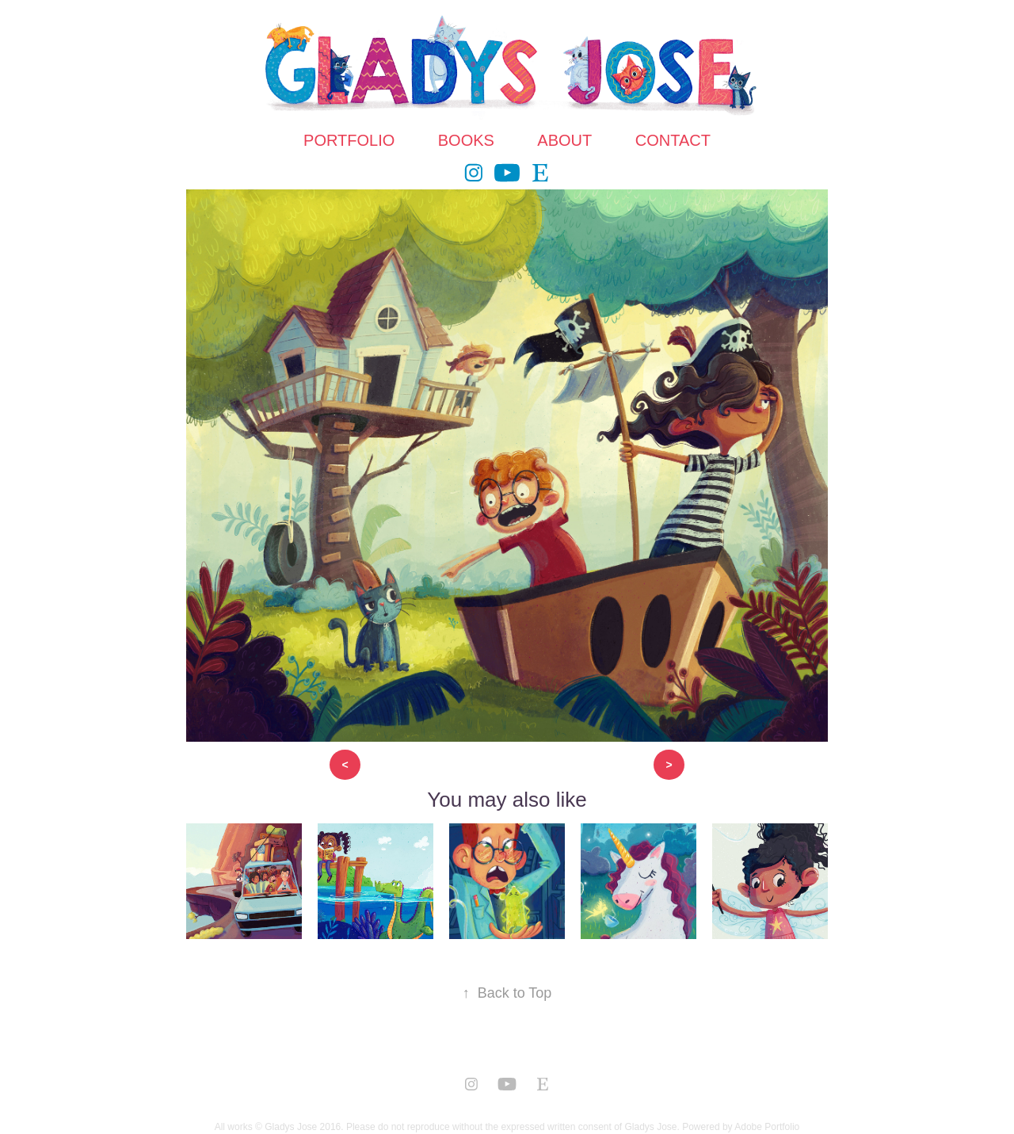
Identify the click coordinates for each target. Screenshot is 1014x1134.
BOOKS (466, 140)
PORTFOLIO (349, 140)
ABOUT (564, 140)
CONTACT (673, 140)
